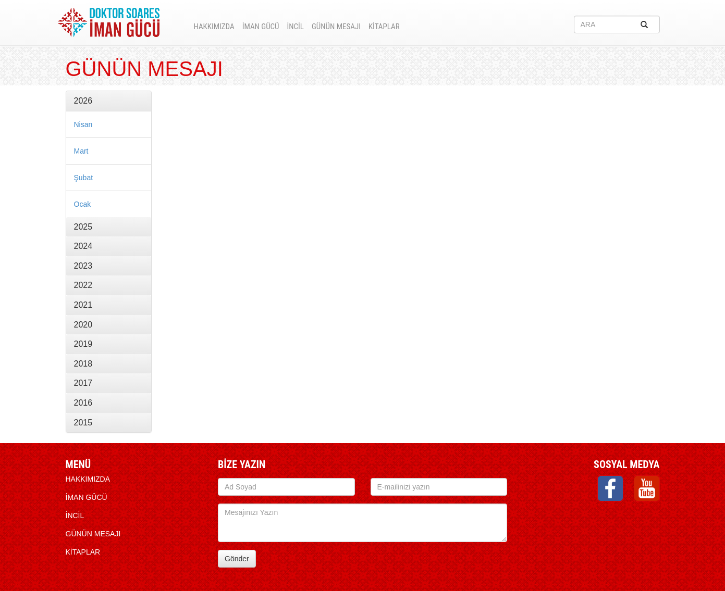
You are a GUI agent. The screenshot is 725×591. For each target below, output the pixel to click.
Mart (81, 151)
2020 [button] (83, 324)
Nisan (83, 124)
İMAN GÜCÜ (260, 26)
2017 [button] (83, 383)
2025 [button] (83, 226)
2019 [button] (83, 343)
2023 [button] (83, 265)
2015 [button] (83, 422)
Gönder (237, 559)
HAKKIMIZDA (214, 26)
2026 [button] (83, 100)
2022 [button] (83, 285)
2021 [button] (83, 304)
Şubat (83, 177)
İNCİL (295, 26)
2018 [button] (83, 363)
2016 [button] (83, 402)
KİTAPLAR (384, 26)
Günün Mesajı (336, 26)
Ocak (82, 204)
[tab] (108, 101)
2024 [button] (83, 246)
